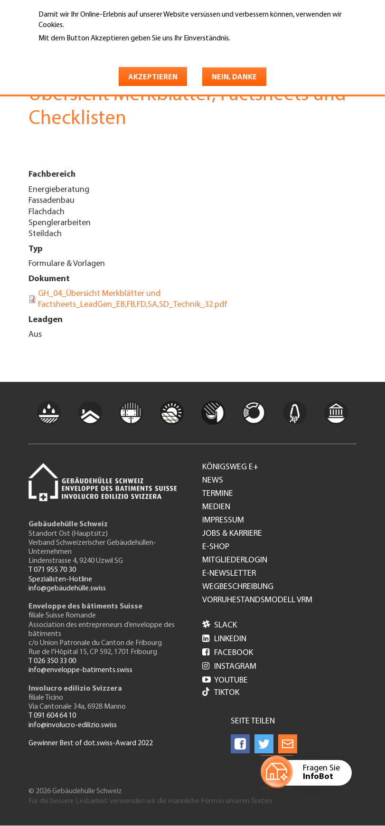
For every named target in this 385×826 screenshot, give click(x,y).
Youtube (225, 680)
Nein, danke (234, 77)
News (212, 480)
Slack (219, 625)
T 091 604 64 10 (52, 716)
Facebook (227, 652)
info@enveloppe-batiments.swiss (80, 670)
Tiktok (220, 692)
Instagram (229, 666)
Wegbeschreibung (237, 587)
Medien (216, 507)
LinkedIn (224, 639)
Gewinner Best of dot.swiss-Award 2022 (90, 743)
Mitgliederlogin (234, 560)
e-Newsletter (229, 574)
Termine (217, 494)
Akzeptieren (153, 77)
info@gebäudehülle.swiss (67, 588)
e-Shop (215, 547)
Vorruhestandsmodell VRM (257, 600)
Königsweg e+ (230, 467)
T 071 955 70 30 (52, 570)
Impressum (223, 520)
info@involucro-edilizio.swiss (72, 725)
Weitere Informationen (79, 51)
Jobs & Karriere (232, 534)
